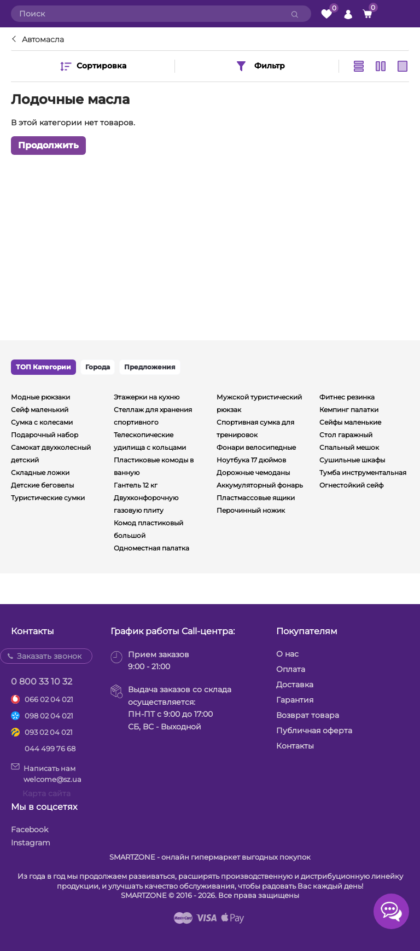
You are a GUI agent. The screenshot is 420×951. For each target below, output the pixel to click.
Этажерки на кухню (146, 397)
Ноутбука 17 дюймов (251, 460)
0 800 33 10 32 (41, 681)
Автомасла (43, 39)
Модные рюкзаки (40, 397)
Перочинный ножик (251, 510)
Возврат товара (307, 715)
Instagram (30, 843)
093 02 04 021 (49, 732)
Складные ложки (40, 472)
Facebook (29, 829)
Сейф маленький (39, 409)
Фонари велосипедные (256, 447)
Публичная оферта (314, 730)
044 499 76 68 (50, 748)
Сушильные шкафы (352, 460)
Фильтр (260, 66)
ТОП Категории (43, 367)
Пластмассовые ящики (256, 498)
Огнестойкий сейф (351, 485)
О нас (287, 654)
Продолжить (48, 145)
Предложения (150, 367)
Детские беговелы (42, 485)
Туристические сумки (48, 498)
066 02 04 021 (49, 699)
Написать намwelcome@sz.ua (46, 773)
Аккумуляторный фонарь (260, 485)
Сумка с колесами (42, 422)
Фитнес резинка (347, 397)
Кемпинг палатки (348, 409)
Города (97, 367)
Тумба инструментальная (362, 472)
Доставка (294, 684)
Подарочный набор (44, 435)
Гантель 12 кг (136, 485)
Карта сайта (46, 793)
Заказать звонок (49, 656)
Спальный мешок (349, 447)
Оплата (290, 669)
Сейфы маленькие (350, 422)
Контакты (295, 746)
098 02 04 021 (49, 715)
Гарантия (294, 700)
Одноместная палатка (151, 548)
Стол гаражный (345, 435)
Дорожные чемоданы (253, 472)
